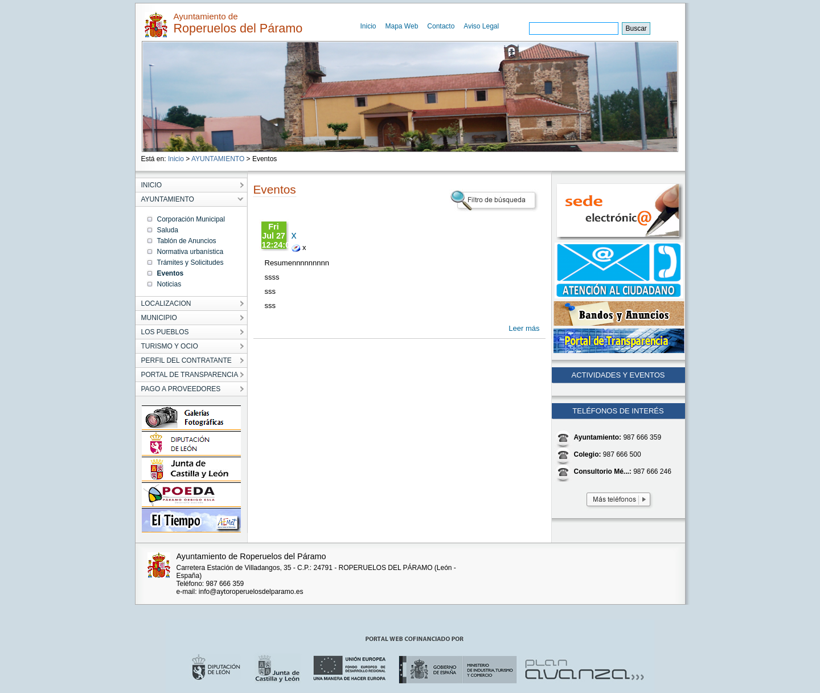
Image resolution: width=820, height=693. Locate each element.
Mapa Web (402, 26)
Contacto (440, 26)
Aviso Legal (481, 26)
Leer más (524, 328)
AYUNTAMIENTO (217, 159)
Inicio (368, 26)
